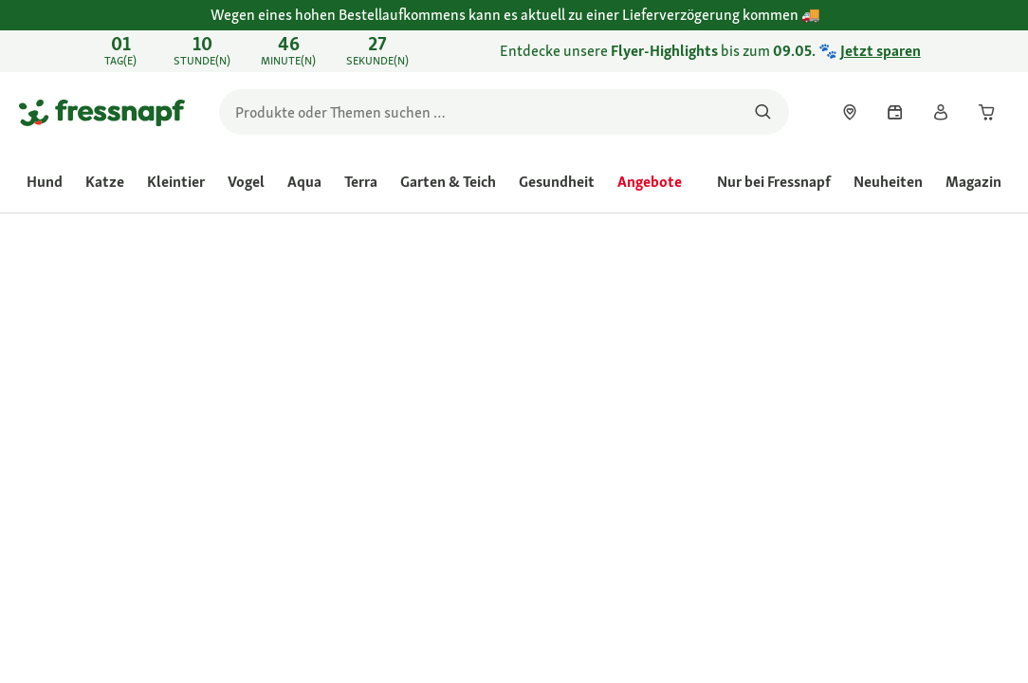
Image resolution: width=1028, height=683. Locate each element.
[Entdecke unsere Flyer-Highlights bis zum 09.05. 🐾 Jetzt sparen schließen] (996, 51)
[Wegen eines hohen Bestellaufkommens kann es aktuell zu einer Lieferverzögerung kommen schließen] (996, 25)
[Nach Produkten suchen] (763, 112)
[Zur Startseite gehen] (102, 112)
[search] (504, 112)
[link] (514, 51)
